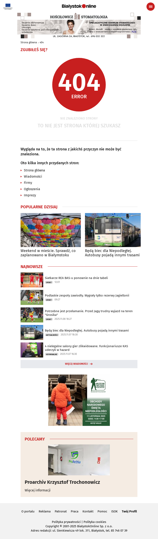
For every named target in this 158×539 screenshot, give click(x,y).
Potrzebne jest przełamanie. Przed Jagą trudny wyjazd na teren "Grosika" (89, 313)
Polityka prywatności (66, 522)
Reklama (45, 511)
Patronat (61, 511)
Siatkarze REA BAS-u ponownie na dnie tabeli (76, 278)
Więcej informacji (38, 490)
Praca (74, 511)
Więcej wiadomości (76, 363)
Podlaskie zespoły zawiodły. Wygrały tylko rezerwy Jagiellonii (87, 295)
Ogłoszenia (32, 189)
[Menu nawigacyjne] (150, 6)
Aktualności (52, 335)
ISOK (114, 511)
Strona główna (29, 42)
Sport (49, 282)
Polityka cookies (95, 522)
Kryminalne (51, 354)
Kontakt (87, 511)
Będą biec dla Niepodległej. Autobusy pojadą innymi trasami (112, 253)
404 (42, 42)
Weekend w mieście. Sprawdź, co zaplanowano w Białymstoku (48, 253)
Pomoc (102, 511)
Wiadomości (33, 176)
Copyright (52, 526)
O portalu (28, 511)
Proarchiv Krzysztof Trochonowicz (62, 482)
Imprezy (30, 195)
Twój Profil (129, 511)
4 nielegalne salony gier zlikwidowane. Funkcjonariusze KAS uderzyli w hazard (86, 348)
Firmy (28, 183)
